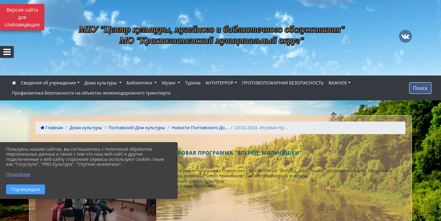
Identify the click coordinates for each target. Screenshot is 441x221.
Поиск (420, 88)
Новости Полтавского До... (200, 127)
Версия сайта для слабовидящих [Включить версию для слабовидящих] (22, 17)
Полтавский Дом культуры (136, 127)
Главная (51, 127)
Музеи (169, 83)
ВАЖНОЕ (338, 83)
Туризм (193, 83)
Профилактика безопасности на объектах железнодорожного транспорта (91, 93)
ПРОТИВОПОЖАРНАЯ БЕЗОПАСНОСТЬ (283, 83)
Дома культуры (101, 83)
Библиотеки (139, 83)
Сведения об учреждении (48, 83)
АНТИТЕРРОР (219, 83)
